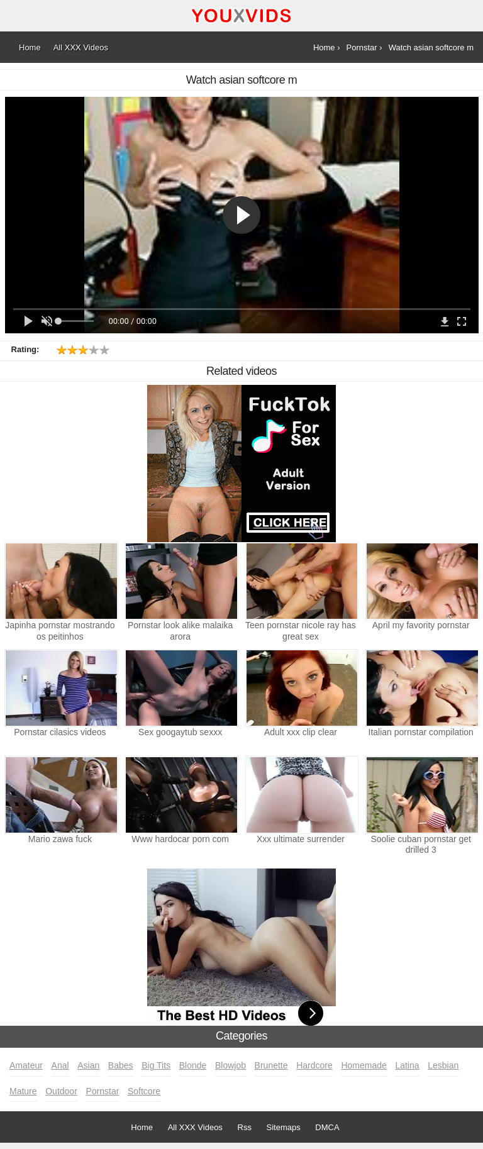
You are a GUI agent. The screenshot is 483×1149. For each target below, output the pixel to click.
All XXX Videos (195, 1127)
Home (142, 1127)
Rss (245, 1127)
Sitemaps (284, 1127)
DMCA (327, 1127)
